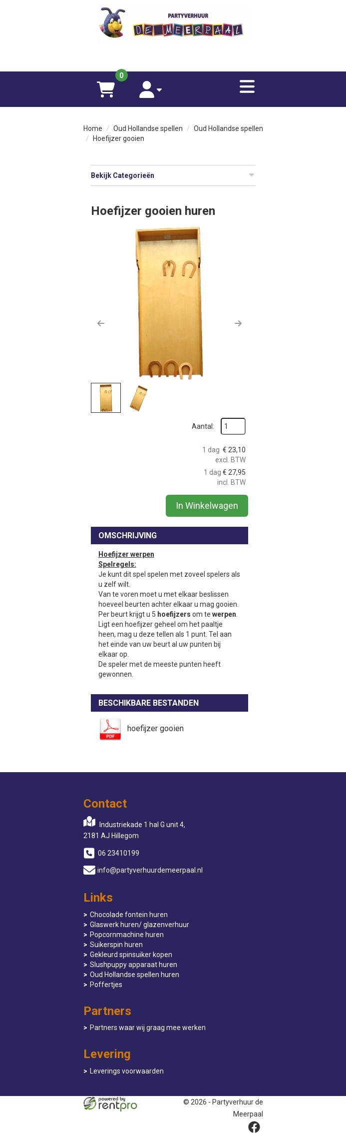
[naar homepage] (173, 25)
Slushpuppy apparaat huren (133, 965)
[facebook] (254, 1127)
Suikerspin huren (116, 945)
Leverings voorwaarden (127, 1071)
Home (92, 128)
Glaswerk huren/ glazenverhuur (139, 925)
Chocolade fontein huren (129, 915)
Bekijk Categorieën (173, 174)
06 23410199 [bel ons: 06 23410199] (118, 853)
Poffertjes (106, 985)
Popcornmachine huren (127, 935)
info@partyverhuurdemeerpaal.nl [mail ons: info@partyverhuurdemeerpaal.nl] (150, 870)
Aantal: (203, 426)
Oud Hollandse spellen (148, 128)
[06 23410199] (173, 56)
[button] (101, 323)
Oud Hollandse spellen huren (134, 975)
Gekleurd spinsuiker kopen (131, 955)
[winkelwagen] (106, 89)
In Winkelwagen (207, 505)
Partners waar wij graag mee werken (148, 1028)
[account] (151, 89)
